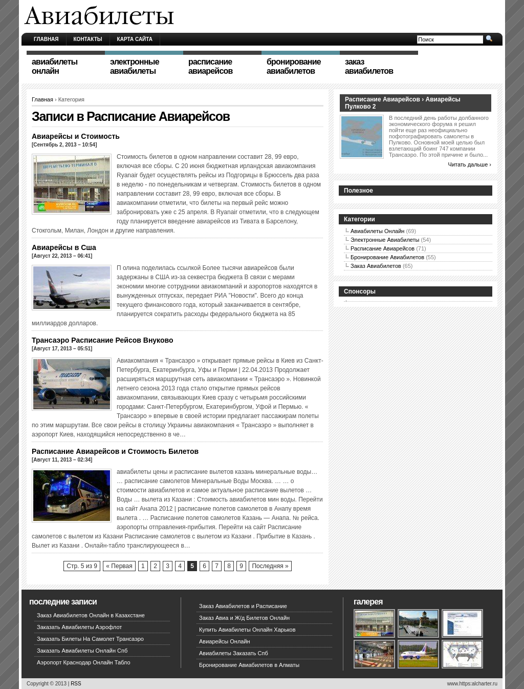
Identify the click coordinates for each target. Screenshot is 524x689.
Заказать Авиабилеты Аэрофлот (79, 627)
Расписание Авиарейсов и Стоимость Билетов (115, 451)
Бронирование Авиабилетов (387, 257)
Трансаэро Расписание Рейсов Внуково (102, 340)
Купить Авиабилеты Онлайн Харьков (247, 630)
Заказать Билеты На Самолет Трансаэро (90, 639)
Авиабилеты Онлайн (377, 231)
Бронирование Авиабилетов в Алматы (249, 665)
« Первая (119, 566)
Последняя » (270, 566)
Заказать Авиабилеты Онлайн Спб (82, 651)
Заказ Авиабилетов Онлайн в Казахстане (91, 615)
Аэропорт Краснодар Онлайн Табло (83, 662)
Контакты (88, 39)
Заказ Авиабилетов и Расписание (243, 606)
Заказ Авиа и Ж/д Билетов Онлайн (244, 618)
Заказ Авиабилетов (376, 266)
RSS (76, 683)
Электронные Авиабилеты (385, 240)
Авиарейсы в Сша (64, 247)
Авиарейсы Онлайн (224, 641)
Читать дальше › (469, 164)
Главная (46, 39)
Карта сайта (134, 39)
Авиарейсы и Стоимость (76, 136)
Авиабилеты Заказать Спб (233, 653)
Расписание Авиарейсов (382, 248)
